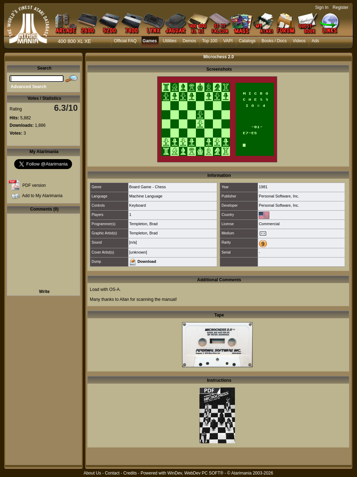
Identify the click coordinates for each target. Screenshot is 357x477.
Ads (315, 40)
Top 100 (210, 40)
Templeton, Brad (143, 224)
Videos (299, 40)
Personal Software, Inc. (279, 196)
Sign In (321, 7)
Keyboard (137, 205)
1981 (263, 187)
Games (150, 40)
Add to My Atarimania (42, 195)
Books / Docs (274, 40)
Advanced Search (28, 86)
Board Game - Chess (147, 187)
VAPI (227, 40)
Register (340, 7)
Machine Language (146, 196)
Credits (130, 473)
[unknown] (138, 252)
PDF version (34, 185)
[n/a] (133, 242)
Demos (189, 40)
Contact (112, 473)
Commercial (269, 224)
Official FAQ (125, 40)
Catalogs (247, 40)
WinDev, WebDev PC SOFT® (195, 473)
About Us (92, 473)
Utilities (170, 40)
